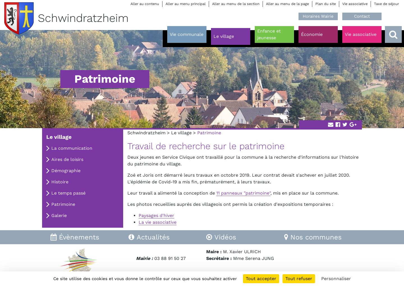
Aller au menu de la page (287, 4)
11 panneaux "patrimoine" (243, 193)
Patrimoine (63, 204)
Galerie (59, 215)
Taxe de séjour (386, 4)
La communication (71, 148)
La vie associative (157, 222)
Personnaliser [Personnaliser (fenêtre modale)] (336, 278)
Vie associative (355, 4)
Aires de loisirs (67, 159)
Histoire (59, 181)
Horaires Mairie (318, 16)
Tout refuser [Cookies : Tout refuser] (298, 278)
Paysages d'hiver (156, 215)
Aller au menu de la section (236, 4)
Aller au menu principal (186, 4)
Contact (362, 16)
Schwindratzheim (146, 132)
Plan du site (325, 4)
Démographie (66, 170)
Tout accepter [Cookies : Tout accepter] (261, 278)
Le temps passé (68, 193)
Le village (181, 132)
